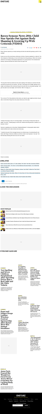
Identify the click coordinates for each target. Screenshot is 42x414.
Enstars (5, 1)
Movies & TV (3, 369)
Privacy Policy (30, 401)
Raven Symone (8, 181)
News (5, 399)
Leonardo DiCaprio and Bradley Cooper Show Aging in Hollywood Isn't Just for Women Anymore (22, 217)
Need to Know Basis (18, 92)
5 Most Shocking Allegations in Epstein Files (23, 324)
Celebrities (12, 32)
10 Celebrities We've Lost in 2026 (22, 298)
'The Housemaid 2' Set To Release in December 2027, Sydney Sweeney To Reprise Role (35, 341)
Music (32, 399)
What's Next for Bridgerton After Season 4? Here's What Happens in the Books (20, 214)
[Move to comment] (40, 48)
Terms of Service (23, 401)
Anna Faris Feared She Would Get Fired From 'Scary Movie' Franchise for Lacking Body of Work (7, 377)
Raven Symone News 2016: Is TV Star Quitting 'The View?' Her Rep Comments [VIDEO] (20, 163)
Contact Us (16, 401)
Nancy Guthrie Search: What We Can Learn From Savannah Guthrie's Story (19, 224)
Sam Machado (4, 47)
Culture (21, 399)
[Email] (38, 48)
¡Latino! (36, 399)
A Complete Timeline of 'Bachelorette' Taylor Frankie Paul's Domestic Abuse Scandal (21, 221)
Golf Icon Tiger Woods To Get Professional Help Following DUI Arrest (35, 308)
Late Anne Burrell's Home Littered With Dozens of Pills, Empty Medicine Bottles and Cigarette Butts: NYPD (35, 274)
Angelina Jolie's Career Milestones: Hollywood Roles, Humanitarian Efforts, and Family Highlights (23, 228)
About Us (11, 401)
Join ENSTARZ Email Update (21, 403)
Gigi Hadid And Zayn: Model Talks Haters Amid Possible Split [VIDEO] (16, 176)
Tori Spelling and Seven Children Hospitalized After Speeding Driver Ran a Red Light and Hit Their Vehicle (7, 277)
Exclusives (10, 399)
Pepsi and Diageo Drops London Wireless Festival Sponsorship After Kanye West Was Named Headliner (7, 319)
